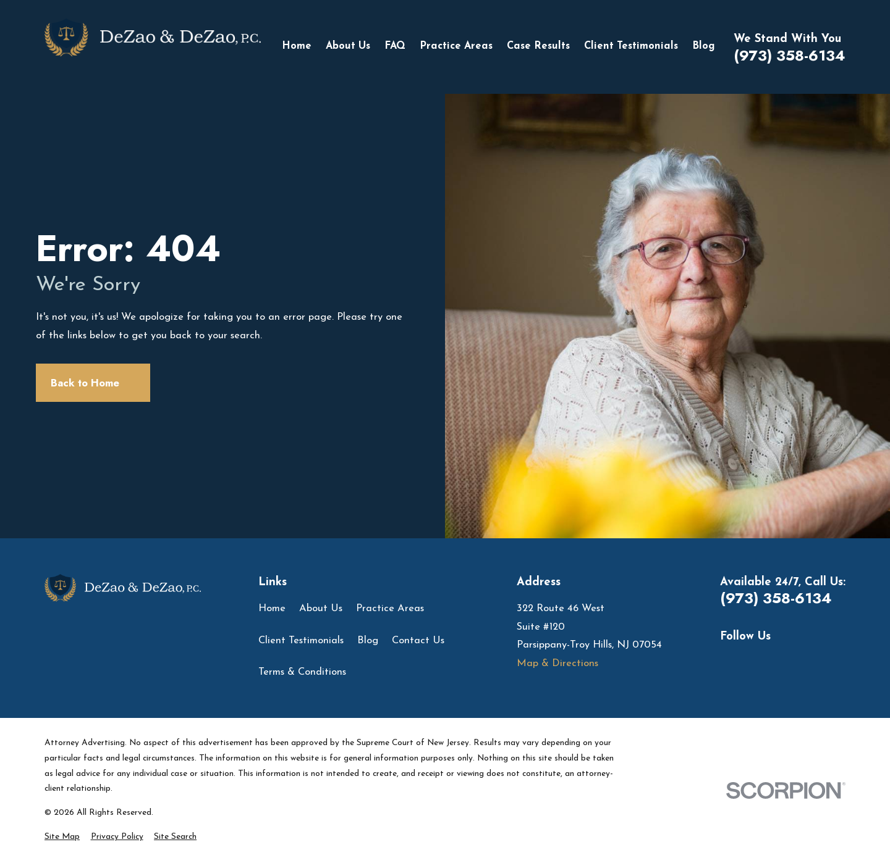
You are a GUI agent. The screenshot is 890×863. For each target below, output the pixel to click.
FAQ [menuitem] (394, 46)
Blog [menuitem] (703, 46)
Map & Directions (557, 664)
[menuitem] (62, 837)
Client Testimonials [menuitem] (631, 46)
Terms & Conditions (302, 672)
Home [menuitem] (297, 46)
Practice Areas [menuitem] (456, 46)
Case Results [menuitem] (538, 46)
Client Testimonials (301, 641)
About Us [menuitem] (348, 46)
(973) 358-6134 (790, 55)
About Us (320, 609)
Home (272, 609)
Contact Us (418, 641)
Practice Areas (390, 609)
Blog (367, 641)
